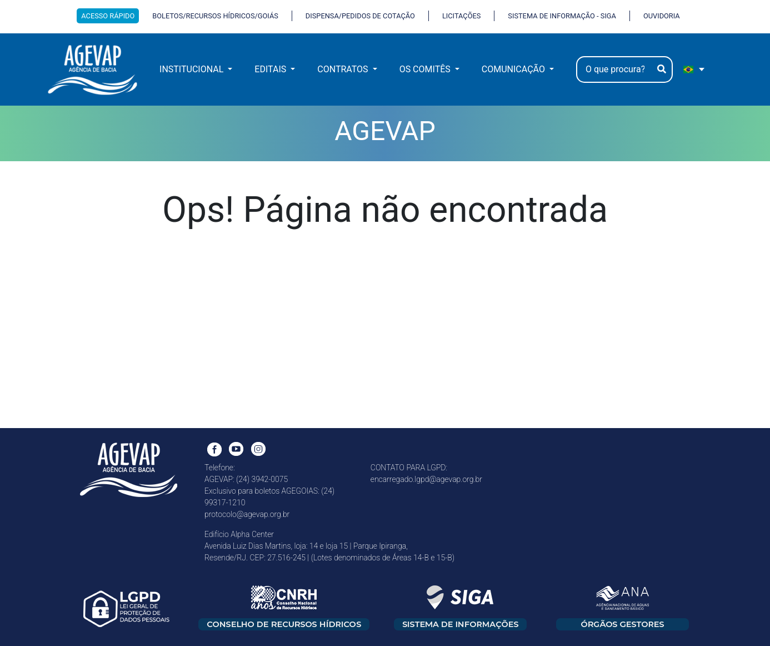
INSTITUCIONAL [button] (192, 69)
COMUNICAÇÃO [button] (514, 69)
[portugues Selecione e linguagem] (694, 69)
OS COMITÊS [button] (426, 69)
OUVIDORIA (661, 16)
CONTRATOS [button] (343, 69)
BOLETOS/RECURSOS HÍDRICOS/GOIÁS (215, 16)
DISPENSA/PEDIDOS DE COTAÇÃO (360, 16)
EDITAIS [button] (271, 69)
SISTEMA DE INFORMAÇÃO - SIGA (562, 16)
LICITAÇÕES (461, 16)
